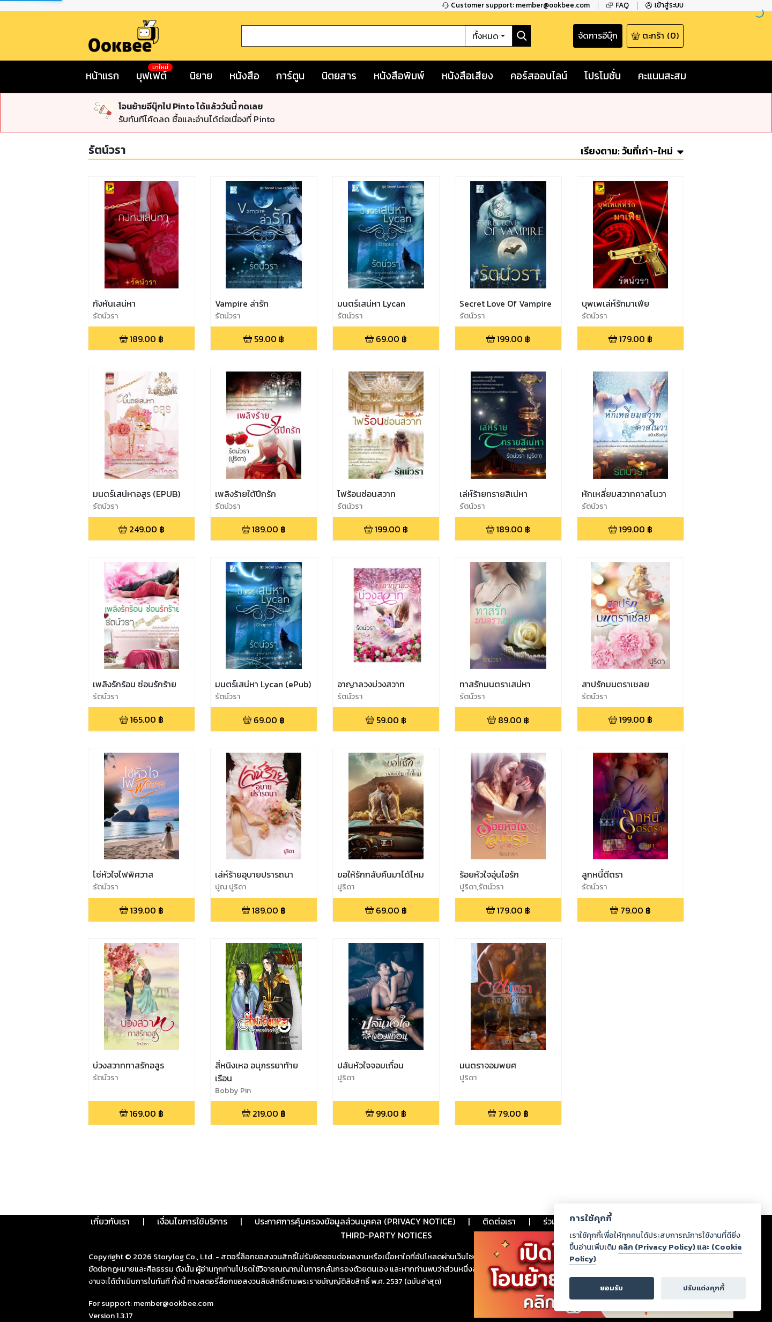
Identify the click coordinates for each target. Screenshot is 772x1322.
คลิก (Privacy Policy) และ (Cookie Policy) (655, 1253)
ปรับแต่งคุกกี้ (703, 1288)
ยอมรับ (611, 1288)
